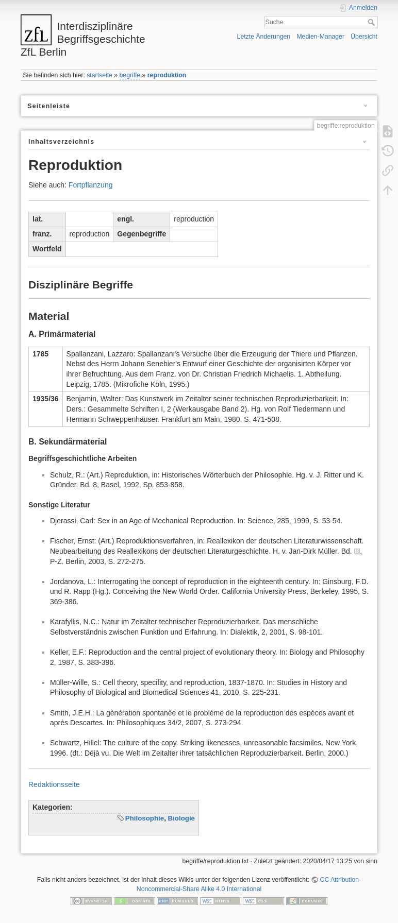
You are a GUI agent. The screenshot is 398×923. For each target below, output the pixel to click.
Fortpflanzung (91, 185)
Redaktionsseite (54, 784)
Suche (372, 22)
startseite (99, 75)
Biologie (181, 818)
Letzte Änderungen (264, 36)
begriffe (130, 75)
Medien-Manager (320, 36)
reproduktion (167, 75)
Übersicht (364, 36)
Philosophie (144, 818)
